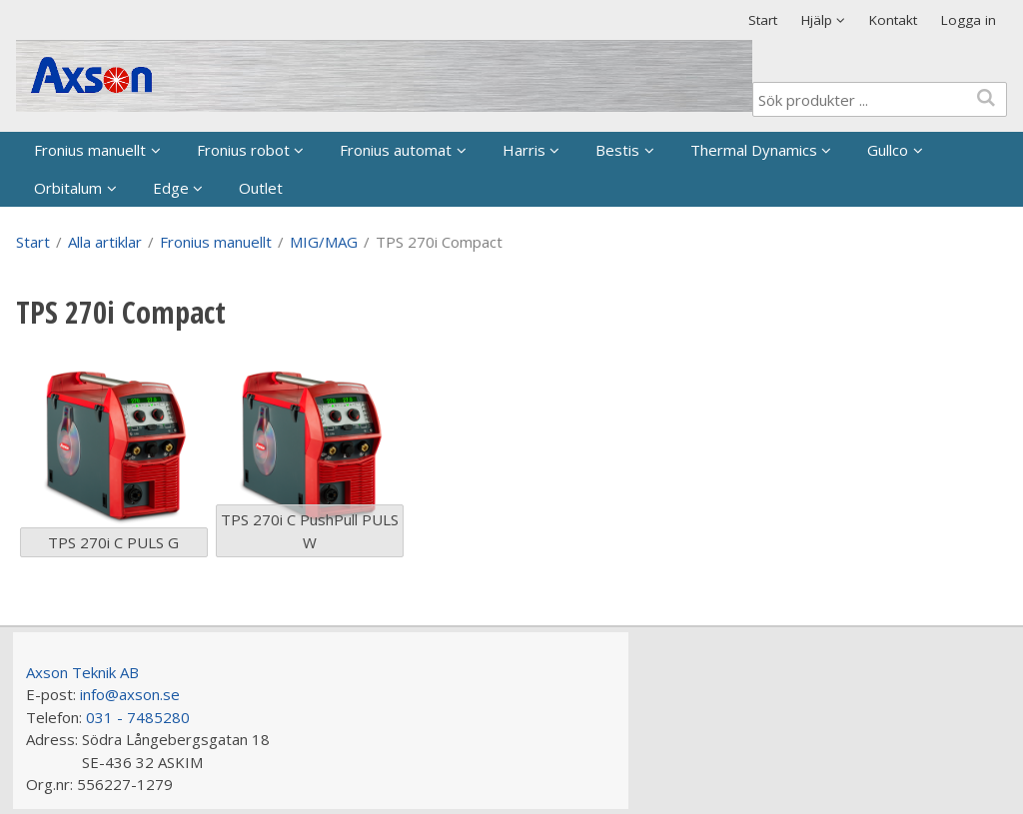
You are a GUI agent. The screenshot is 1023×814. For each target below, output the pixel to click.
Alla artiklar (105, 242)
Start (762, 20)
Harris (524, 150)
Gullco (887, 150)
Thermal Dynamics (753, 150)
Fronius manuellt (90, 150)
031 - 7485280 (138, 717)
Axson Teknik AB (82, 672)
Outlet (261, 188)
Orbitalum (68, 188)
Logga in (968, 20)
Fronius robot (243, 150)
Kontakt (893, 20)
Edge (171, 188)
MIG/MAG (324, 242)
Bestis (617, 150)
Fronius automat (396, 150)
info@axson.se (130, 694)
